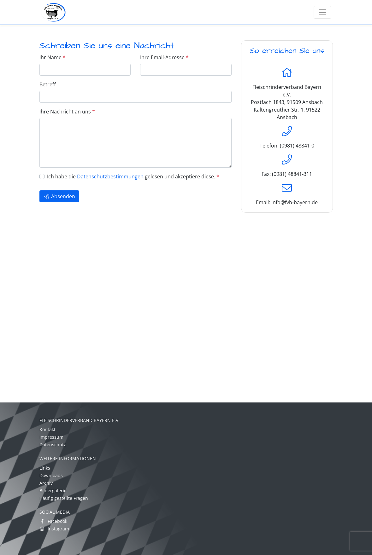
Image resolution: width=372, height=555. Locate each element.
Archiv (46, 483)
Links (44, 468)
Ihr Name (52, 57)
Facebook (53, 521)
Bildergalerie (53, 491)
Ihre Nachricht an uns (67, 111)
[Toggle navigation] (322, 12)
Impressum (51, 437)
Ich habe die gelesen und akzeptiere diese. (133, 176)
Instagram (54, 529)
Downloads (51, 475)
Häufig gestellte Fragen (63, 498)
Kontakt (47, 429)
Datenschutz (52, 445)
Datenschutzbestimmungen (110, 176)
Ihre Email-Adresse (164, 57)
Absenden (59, 196)
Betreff (47, 84)
